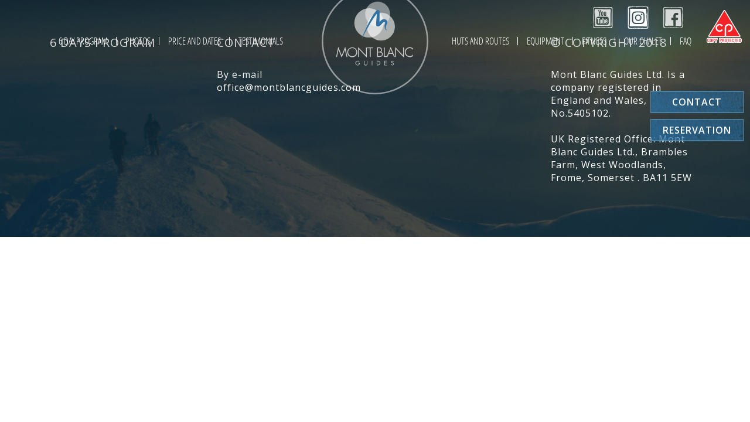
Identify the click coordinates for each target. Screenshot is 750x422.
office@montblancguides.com (289, 87)
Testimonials (260, 41)
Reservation (697, 130)
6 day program (83, 41)
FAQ (685, 41)
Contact (697, 102)
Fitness (594, 41)
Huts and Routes (480, 41)
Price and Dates (194, 41)
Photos (138, 41)
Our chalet (643, 41)
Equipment (545, 41)
